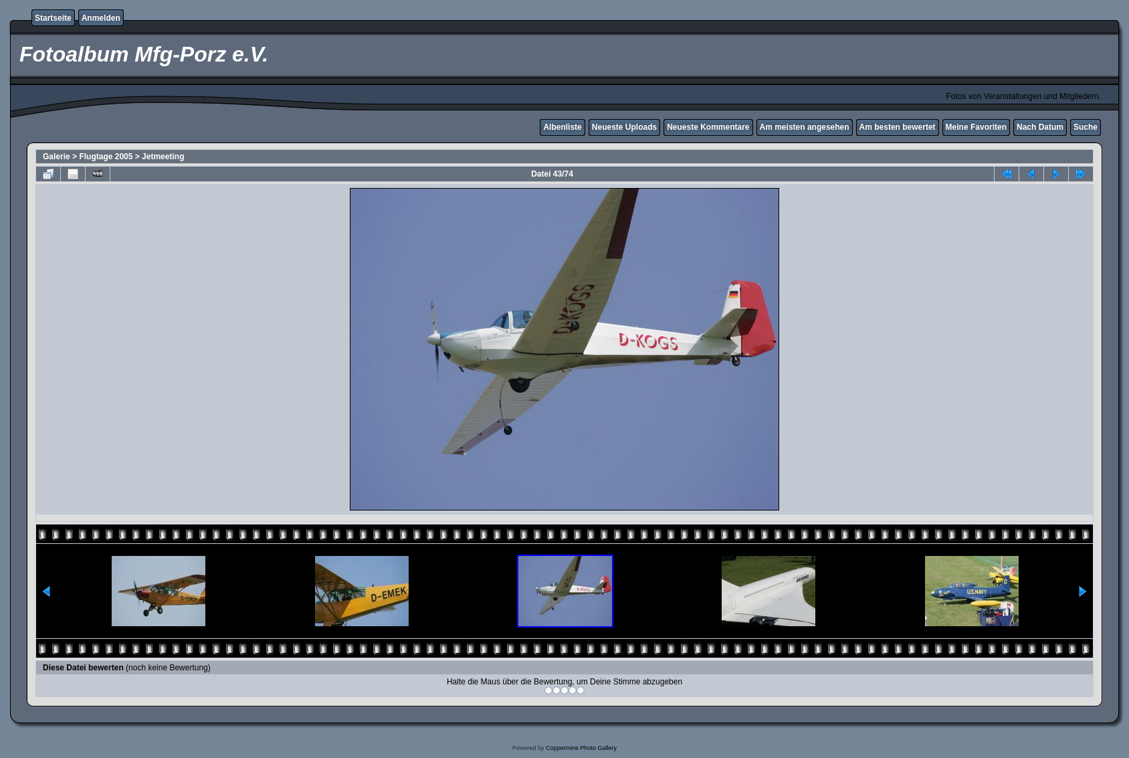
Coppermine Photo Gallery (581, 748)
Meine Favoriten (976, 127)
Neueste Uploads (624, 127)
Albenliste (562, 127)
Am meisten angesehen (804, 127)
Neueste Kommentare (708, 127)
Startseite (53, 18)
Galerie (56, 156)
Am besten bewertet (897, 127)
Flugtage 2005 (105, 156)
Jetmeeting (163, 156)
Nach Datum (1040, 127)
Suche (1085, 127)
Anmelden (101, 18)
